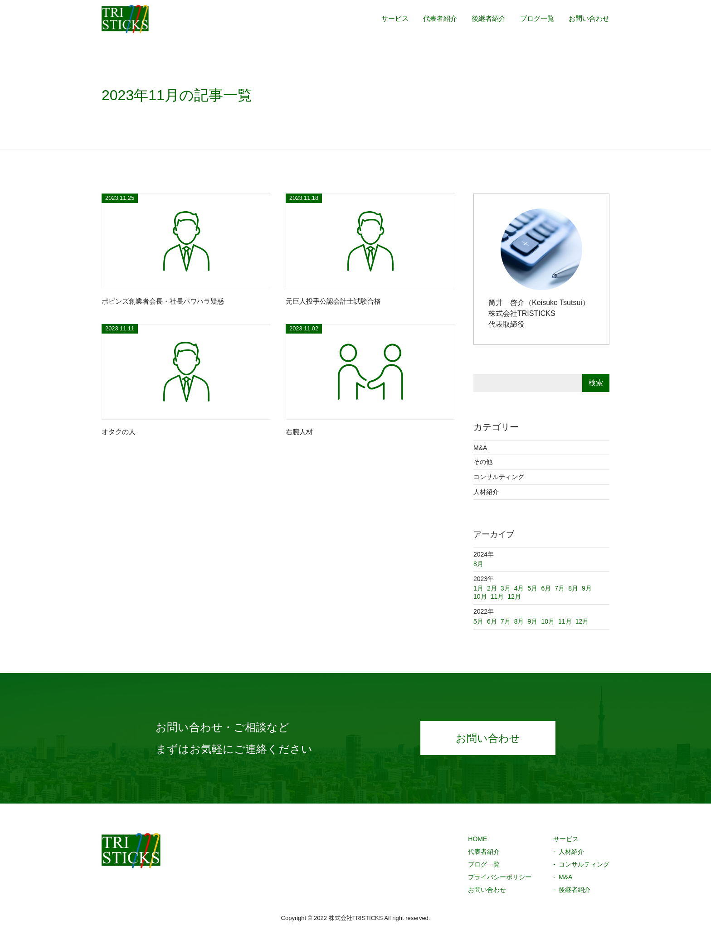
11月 (565, 621)
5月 (478, 621)
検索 (596, 383)
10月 (548, 621)
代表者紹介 (432, 19)
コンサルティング (498, 476)
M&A (480, 447)
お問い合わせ (587, 19)
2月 (492, 588)
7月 (506, 621)
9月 (533, 621)
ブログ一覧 (533, 19)
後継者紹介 (482, 19)
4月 (519, 588)
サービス (384, 19)
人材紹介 (486, 491)
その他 (482, 461)
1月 (478, 588)
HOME (477, 839)
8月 (519, 621)
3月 (506, 588)
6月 (492, 621)
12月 (582, 621)
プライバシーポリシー (499, 877)
